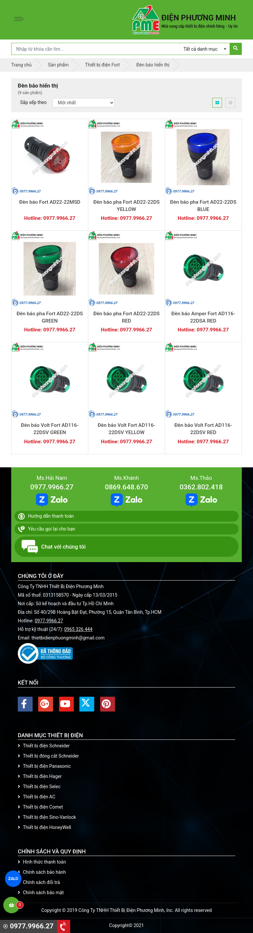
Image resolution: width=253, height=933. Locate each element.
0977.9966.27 (51, 487)
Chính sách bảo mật (41, 892)
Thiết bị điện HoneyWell (44, 827)
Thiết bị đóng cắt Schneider (48, 756)
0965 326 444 (78, 629)
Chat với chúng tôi (53, 546)
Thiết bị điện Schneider (44, 745)
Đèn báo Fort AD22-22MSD (49, 202)
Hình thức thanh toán (42, 862)
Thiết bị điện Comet (40, 807)
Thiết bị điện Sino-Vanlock (47, 817)
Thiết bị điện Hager (40, 776)
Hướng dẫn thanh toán (46, 516)
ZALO (13, 878)
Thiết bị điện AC (36, 796)
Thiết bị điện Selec (39, 786)
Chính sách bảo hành (42, 872)
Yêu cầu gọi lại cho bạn (46, 529)
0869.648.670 (126, 487)
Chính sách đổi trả (39, 882)
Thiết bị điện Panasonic (44, 766)
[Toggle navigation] (21, 20)
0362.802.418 (201, 487)
